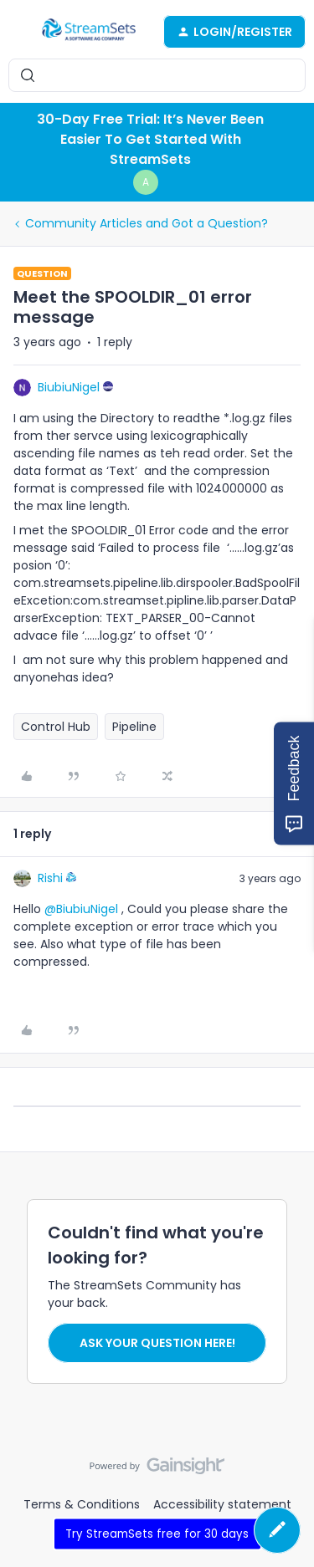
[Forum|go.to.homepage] (89, 31)
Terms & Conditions (81, 1504)
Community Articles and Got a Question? (146, 223)
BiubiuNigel (69, 387)
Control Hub (55, 726)
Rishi (50, 878)
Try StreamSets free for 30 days (157, 1533)
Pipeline (134, 726)
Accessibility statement (222, 1504)
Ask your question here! (157, 1343)
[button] (18, 34)
